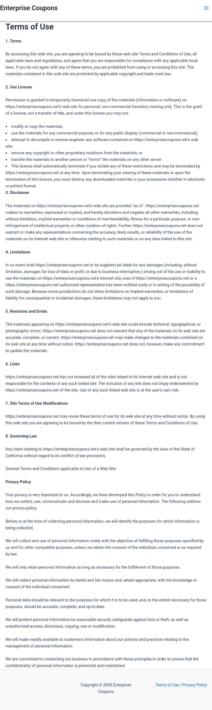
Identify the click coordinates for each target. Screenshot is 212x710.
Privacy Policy (194, 684)
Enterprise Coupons (29, 8)
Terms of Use (167, 684)
